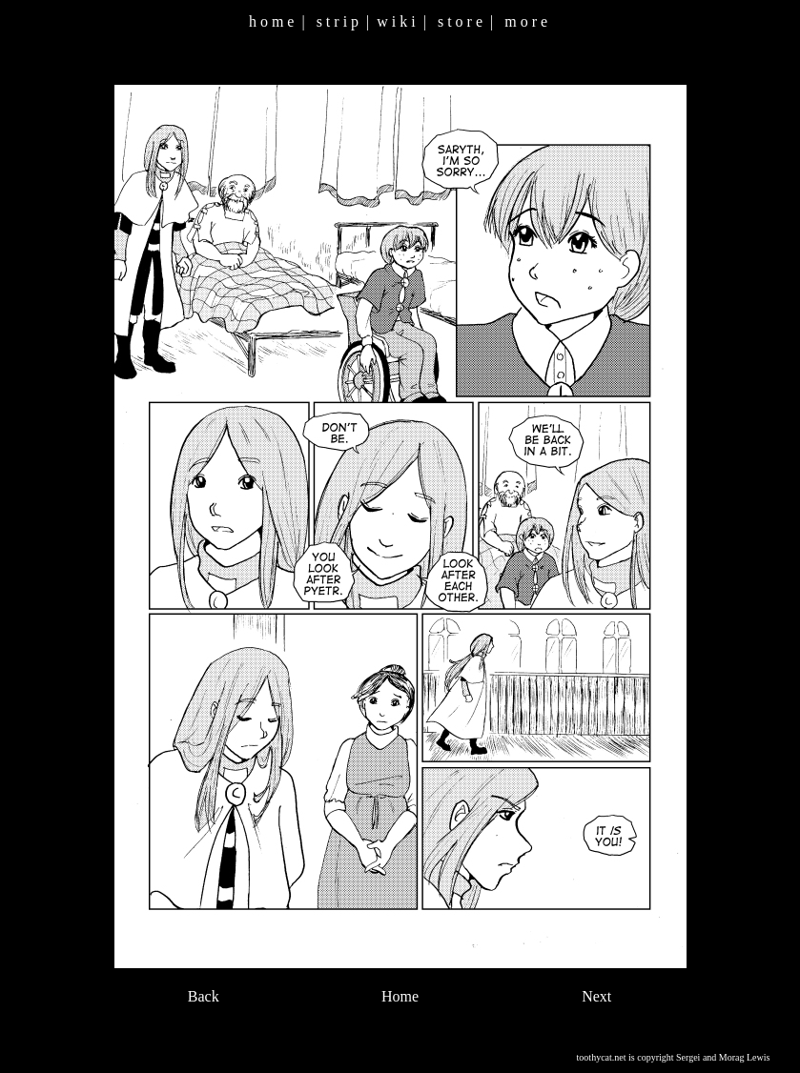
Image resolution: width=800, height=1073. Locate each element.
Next (596, 996)
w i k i (396, 21)
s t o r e (460, 21)
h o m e (272, 21)
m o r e (525, 21)
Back (203, 996)
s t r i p (338, 21)
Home (400, 996)
